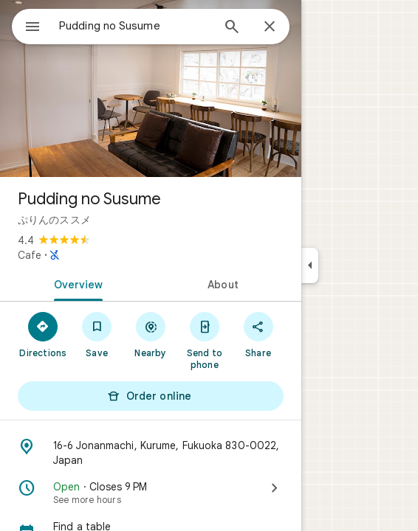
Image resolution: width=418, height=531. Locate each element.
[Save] (97, 334)
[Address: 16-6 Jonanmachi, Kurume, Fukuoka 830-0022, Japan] (150, 452)
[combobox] (135, 26)
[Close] (269, 27)
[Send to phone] (204, 340)
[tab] (75, 283)
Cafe (29, 255)
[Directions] (43, 334)
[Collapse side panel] (309, 265)
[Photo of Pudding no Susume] (150, 88)
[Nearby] (151, 334)
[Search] (232, 28)
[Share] (258, 334)
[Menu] (32, 28)
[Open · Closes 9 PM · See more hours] (150, 492)
